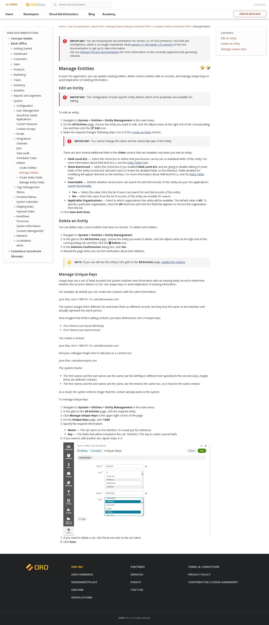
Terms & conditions (203, 567)
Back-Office (98, 26)
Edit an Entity (228, 38)
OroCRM (77, 590)
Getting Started (22, 48)
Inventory (18, 85)
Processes (22, 221)
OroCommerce (82, 574)
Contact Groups (25, 129)
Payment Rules (25, 211)
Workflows (22, 216)
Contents (227, 33)
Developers (31, 14)
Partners (138, 567)
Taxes (16, 80)
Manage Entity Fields (31, 182)
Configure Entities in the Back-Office (172, 26)
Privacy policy (199, 574)
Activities (18, 90)
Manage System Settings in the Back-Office (129, 26)
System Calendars (27, 201)
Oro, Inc (128, 618)
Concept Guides (20, 38)
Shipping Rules (24, 207)
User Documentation (79, 26)
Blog (92, 14)
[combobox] (81, 5)
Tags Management (27, 187)
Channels (21, 143)
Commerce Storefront (24, 251)
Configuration (24, 106)
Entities (20, 163)
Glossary (17, 256)
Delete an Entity (230, 43)
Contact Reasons (26, 124)
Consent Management (30, 231)
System (17, 101)
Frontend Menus (25, 197)
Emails (19, 134)
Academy (108, 14)
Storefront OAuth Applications (26, 117)
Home (62, 26)
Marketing (19, 75)
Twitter (137, 590)
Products (18, 69)
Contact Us (259, 4)
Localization (23, 241)
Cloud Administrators (63, 14)
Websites (21, 236)
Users (9, 14)
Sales (16, 64)
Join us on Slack (249, 14)
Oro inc (77, 567)
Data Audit (22, 153)
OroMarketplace (84, 582)
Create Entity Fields (29, 177)
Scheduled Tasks (26, 158)
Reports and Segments (26, 96)
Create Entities (28, 167)
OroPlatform (81, 597)
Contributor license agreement (213, 582)
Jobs (19, 148)
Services (137, 574)
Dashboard (19, 54)
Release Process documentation (99, 52)
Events (136, 582)
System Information (28, 226)
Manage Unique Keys (233, 49)
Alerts (19, 245)
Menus (20, 192)
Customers (19, 59)
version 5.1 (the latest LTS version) (152, 44)
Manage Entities (29, 172)
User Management (27, 110)
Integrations (23, 139)
